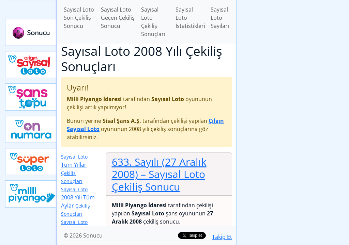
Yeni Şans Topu (31, 97)
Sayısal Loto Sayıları (220, 18)
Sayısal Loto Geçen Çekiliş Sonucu (118, 18)
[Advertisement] (293, 48)
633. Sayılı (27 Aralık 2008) (159, 174)
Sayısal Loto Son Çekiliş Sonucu (79, 18)
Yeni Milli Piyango (31, 194)
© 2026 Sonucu (83, 235)
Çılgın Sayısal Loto (31, 64)
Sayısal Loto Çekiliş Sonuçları (153, 22)
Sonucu (31, 32)
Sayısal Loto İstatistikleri (190, 18)
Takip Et (222, 237)
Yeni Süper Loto (31, 161)
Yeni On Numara (31, 129)
